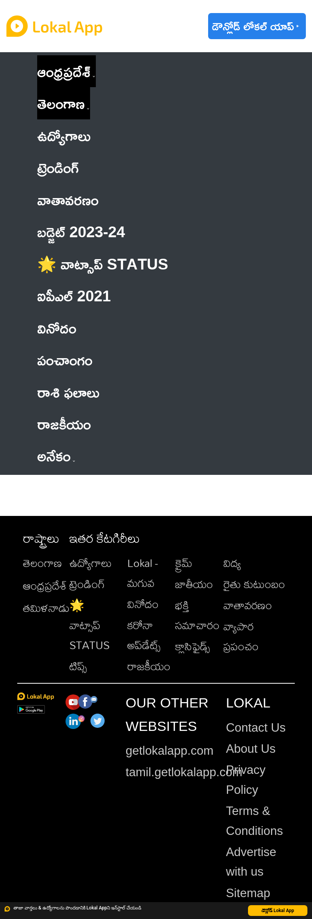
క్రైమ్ (183, 563)
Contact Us (256, 727)
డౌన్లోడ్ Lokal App (277, 910)
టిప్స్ (78, 666)
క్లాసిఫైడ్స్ (192, 646)
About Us (251, 748)
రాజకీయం (149, 666)
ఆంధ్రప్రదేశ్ (63, 71)
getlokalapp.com (169, 750)
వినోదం (143, 604)
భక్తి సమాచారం (197, 615)
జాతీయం (194, 584)
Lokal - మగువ (142, 573)
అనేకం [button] (56, 455)
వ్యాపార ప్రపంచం (241, 636)
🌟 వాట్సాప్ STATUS (89, 625)
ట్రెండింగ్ (87, 584)
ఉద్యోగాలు (90, 563)
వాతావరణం (247, 605)
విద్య (232, 563)
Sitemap (248, 893)
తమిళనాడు (46, 608)
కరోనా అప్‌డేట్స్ (144, 635)
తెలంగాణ (61, 103)
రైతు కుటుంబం (254, 584)
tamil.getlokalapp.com (184, 772)
